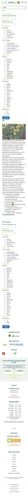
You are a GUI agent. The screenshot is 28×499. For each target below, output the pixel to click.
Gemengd (9, 91)
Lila (7, 96)
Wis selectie (5, 20)
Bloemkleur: (5, 81)
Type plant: (5, 28)
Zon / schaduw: (6, 41)
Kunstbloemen (20, 477)
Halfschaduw (10, 43)
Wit (7, 104)
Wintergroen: (6, 109)
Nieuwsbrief (14, 466)
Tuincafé (14, 468)
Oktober (9, 75)
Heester (9, 35)
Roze (8, 103)
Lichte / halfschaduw (12, 46)
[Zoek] (14, 7)
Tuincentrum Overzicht (14, 488)
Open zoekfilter (7, 14)
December (9, 78)
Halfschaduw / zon (11, 45)
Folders (14, 459)
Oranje (8, 97)
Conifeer (9, 32)
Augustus (9, 71)
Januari (8, 59)
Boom (8, 30)
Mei (7, 66)
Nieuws (14, 464)
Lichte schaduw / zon (12, 50)
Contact (14, 455)
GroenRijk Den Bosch (14, 388)
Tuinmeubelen (16, 478)
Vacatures (14, 471)
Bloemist (10, 477)
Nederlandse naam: (7, 22)
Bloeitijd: (4, 57)
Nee (7, 114)
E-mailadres (20, 370)
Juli (7, 69)
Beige (8, 84)
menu (2, 2)
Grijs (8, 92)
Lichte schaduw (11, 48)
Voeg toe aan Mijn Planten (9, 123)
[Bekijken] (26, 2)
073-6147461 (14, 395)
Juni (7, 68)
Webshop (14, 457)
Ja (7, 112)
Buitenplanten (11, 478)
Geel (8, 89)
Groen (8, 94)
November (9, 76)
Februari (9, 61)
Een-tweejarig (10, 34)
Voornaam (7, 370)
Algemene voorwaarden (14, 473)
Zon (7, 53)
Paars (8, 99)
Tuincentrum (6, 477)
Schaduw (9, 52)
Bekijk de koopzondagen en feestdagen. (14, 421)
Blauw (8, 86)
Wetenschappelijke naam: (9, 15)
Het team (14, 462)
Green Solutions (14, 486)
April (8, 64)
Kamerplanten (15, 477)
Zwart (8, 106)
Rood (8, 101)
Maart (8, 63)
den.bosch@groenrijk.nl (14, 397)
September (9, 73)
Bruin (8, 87)
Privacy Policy (14, 490)
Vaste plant (10, 37)
